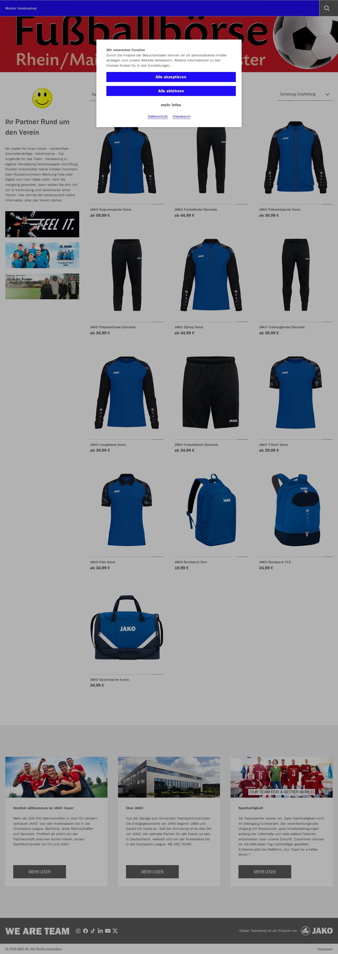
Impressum (181, 116)
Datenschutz (158, 116)
